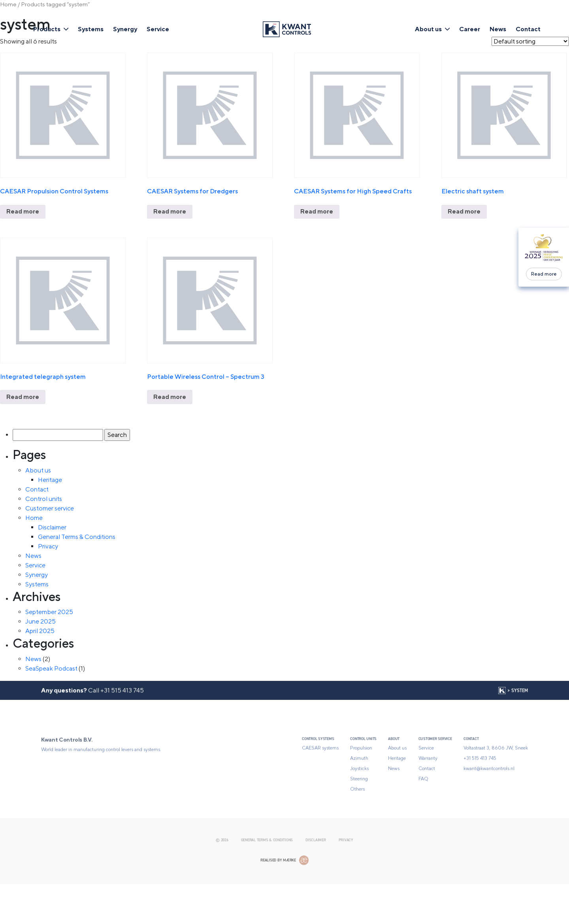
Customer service (49, 508)
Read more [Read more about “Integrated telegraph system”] (22, 397)
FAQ (423, 803)
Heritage (50, 480)
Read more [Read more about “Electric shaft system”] (464, 211)
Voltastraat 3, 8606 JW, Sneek (495, 772)
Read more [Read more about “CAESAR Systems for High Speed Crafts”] (316, 211)
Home (8, 4)
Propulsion (361, 772)
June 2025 (40, 621)
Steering (359, 803)
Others (357, 813)
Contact (528, 29)
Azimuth (359, 783)
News (498, 29)
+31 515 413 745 (122, 700)
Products (46, 29)
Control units (43, 499)
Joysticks (359, 793)
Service (158, 29)
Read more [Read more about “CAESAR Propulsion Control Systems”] (22, 211)
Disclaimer (52, 527)
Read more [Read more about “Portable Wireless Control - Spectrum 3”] (169, 397)
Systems (91, 29)
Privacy (48, 546)
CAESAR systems (320, 772)
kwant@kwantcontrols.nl (488, 793)
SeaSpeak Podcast (51, 668)
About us (428, 29)
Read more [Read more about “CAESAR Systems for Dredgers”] (169, 211)
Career (469, 29)
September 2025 (49, 612)
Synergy (125, 29)
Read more (544, 274)
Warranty (427, 783)
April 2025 (40, 631)
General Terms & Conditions (76, 537)
